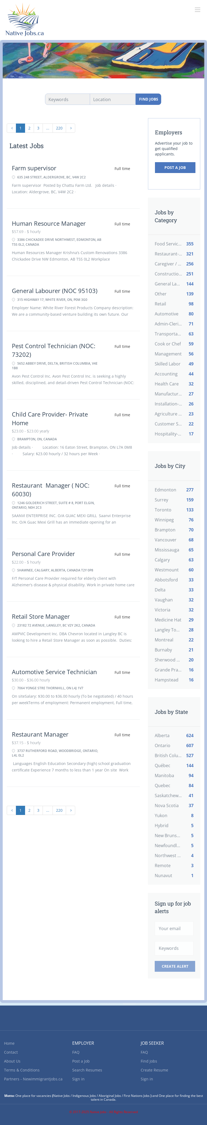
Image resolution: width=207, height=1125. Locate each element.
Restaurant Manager (40, 734)
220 (59, 128)
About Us (12, 1061)
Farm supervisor (34, 168)
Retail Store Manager (41, 616)
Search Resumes (87, 1070)
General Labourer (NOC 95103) (54, 291)
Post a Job (175, 167)
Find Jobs (148, 99)
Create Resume (154, 1070)
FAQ (76, 1052)
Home (9, 1043)
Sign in (78, 1078)
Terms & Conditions (22, 1070)
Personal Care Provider (43, 554)
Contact (11, 1052)
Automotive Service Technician (54, 672)
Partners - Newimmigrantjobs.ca (33, 1078)
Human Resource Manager (49, 223)
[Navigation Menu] (197, 9)
